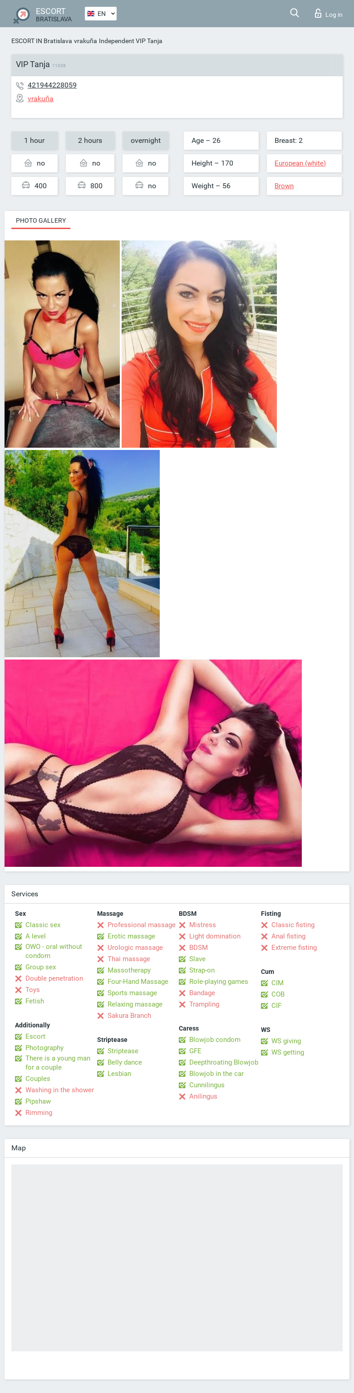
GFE (195, 1051)
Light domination (215, 936)
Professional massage (142, 925)
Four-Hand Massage (138, 982)
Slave (197, 959)
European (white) (300, 163)
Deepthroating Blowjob (223, 1062)
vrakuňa (85, 40)
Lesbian (119, 1074)
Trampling (204, 1004)
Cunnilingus (207, 1085)
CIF (276, 1006)
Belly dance (125, 1062)
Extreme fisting (294, 947)
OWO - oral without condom (53, 951)
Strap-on (202, 970)
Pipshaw (38, 1101)
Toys (32, 990)
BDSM (198, 947)
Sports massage (132, 993)
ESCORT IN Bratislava (41, 40)
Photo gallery (41, 220)
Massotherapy (129, 970)
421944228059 (52, 85)
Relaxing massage (135, 1004)
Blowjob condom (215, 1040)
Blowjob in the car (216, 1074)
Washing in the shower (59, 1090)
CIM (277, 983)
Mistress (202, 925)
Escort (35, 1036)
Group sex (40, 967)
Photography (44, 1048)
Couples (37, 1079)
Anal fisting (288, 936)
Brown (284, 186)
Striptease (123, 1051)
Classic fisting (293, 925)
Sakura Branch (129, 1016)
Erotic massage (131, 936)
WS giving (286, 1041)
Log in (329, 13)
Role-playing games (218, 982)
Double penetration (54, 978)
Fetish (34, 1001)
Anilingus (203, 1096)
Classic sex (42, 925)
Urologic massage (135, 947)
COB (278, 994)
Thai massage (129, 959)
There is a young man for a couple (57, 1062)
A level (35, 936)
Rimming (38, 1113)
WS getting (287, 1052)
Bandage (202, 993)
